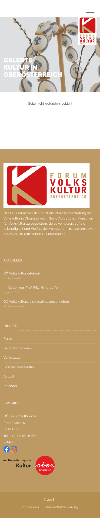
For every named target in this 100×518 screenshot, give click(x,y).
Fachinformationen (17, 348)
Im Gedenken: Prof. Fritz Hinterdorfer (31, 287)
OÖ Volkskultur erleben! (21, 273)
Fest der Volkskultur (18, 367)
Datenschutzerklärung (61, 507)
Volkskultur (12, 357)
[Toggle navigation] (90, 10)
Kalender (10, 386)
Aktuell (8, 376)
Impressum (30, 507)
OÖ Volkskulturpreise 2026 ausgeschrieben (36, 301)
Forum (8, 338)
